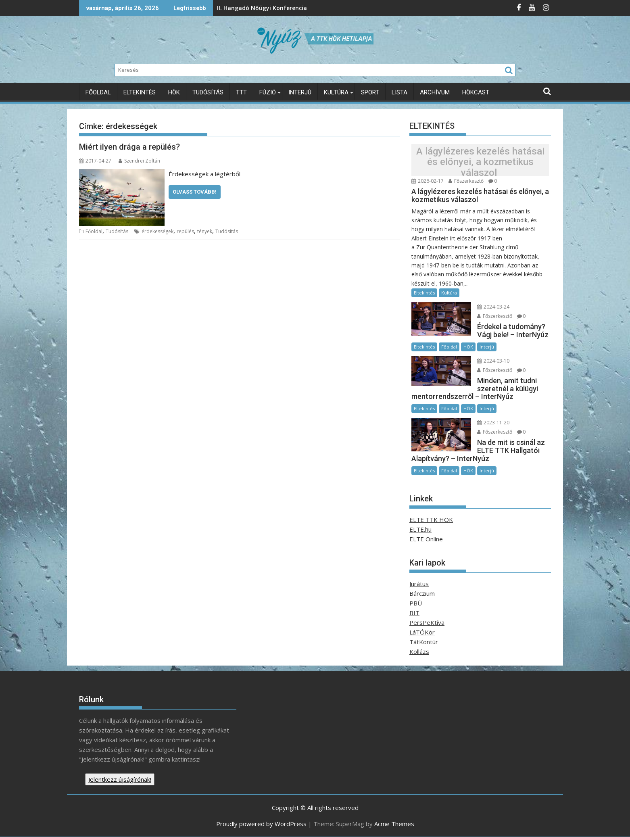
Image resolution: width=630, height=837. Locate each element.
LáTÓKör (422, 632)
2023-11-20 (493, 422)
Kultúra (336, 92)
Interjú (299, 92)
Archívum (435, 92)
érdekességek (157, 231)
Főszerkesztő (466, 180)
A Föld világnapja (354, 8)
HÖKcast (475, 92)
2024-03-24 (493, 306)
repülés (185, 231)
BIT (414, 612)
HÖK (174, 92)
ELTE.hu (420, 529)
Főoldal (98, 92)
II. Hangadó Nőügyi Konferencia (216, 8)
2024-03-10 (493, 360)
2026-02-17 (427, 180)
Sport (370, 92)
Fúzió (267, 92)
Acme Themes (394, 824)
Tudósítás (207, 92)
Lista (399, 92)
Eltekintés (139, 92)
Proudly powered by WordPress (261, 824)
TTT (241, 92)
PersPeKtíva (426, 622)
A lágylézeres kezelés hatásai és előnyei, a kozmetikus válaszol (480, 162)
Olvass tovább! (195, 192)
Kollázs (419, 651)
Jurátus (419, 583)
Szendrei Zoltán (139, 160)
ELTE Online (426, 539)
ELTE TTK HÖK (431, 520)
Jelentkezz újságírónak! (119, 779)
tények (204, 231)
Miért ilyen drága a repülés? (129, 147)
